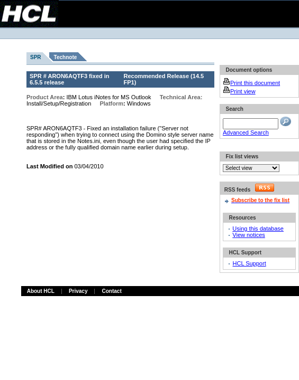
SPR (35, 57)
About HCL (41, 291)
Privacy (78, 291)
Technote (65, 57)
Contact (111, 291)
